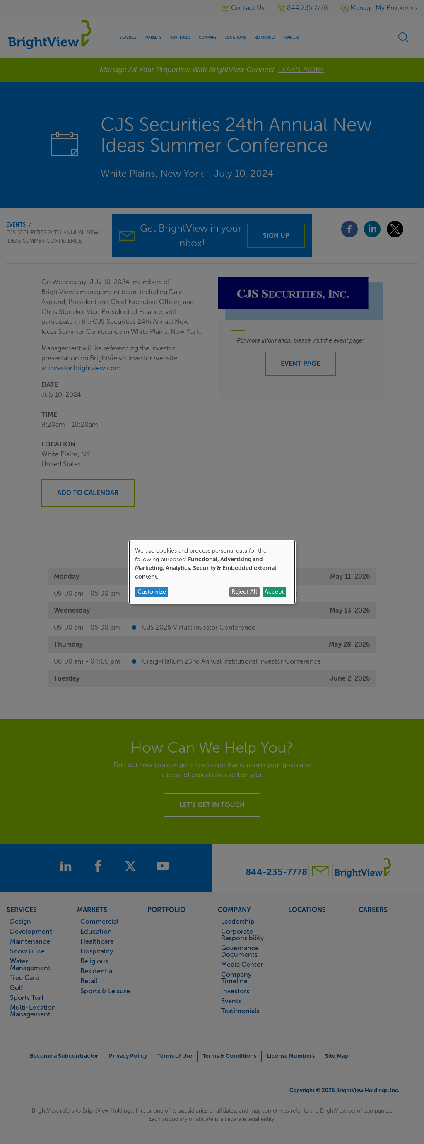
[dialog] (212, 572)
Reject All (244, 591)
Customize (151, 591)
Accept (274, 591)
